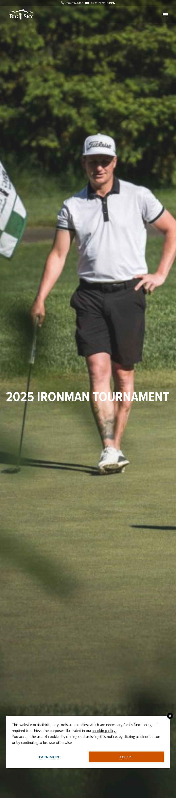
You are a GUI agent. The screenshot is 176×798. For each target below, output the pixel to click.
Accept (126, 757)
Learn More (48, 757)
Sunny (111, 3)
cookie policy (104, 730)
